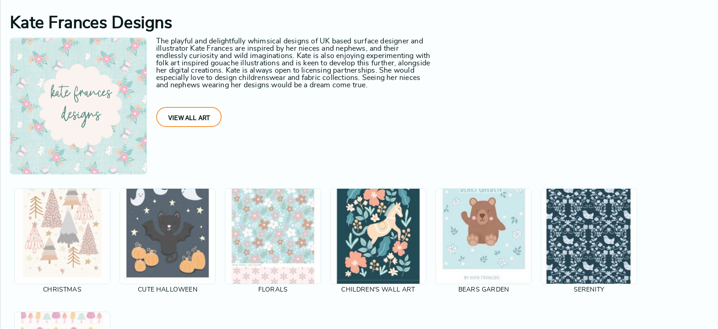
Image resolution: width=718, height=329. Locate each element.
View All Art (189, 118)
